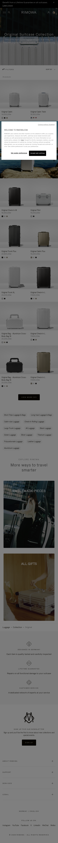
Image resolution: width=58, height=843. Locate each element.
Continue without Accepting (46, 124)
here (22, 140)
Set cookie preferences (19, 153)
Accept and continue (37, 153)
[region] (28, 140)
